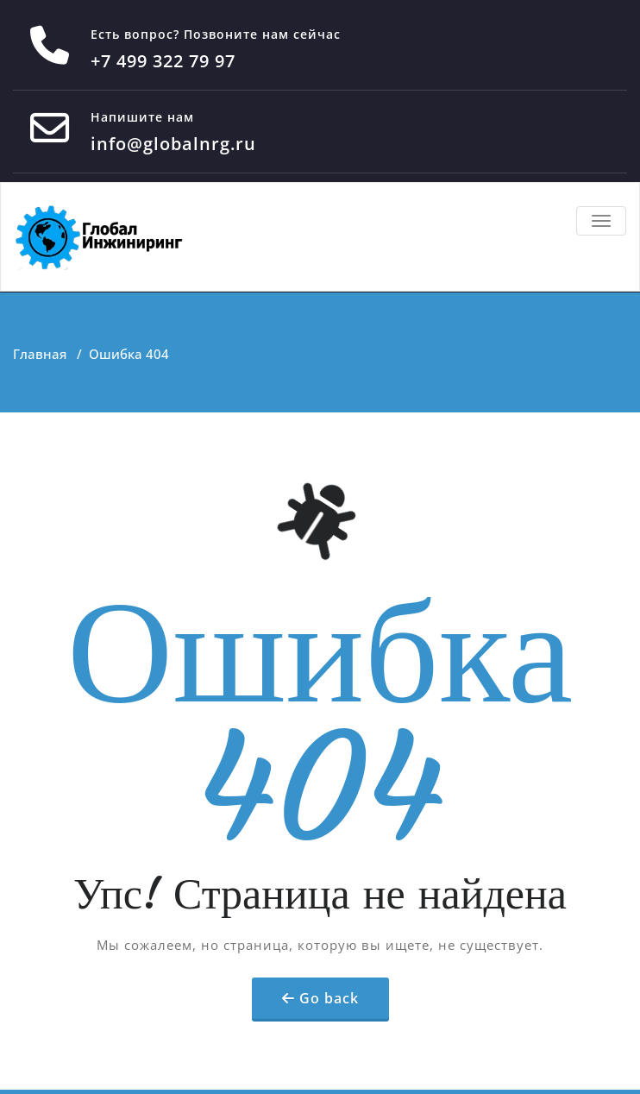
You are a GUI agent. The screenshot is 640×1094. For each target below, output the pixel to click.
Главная (39, 353)
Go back (329, 998)
